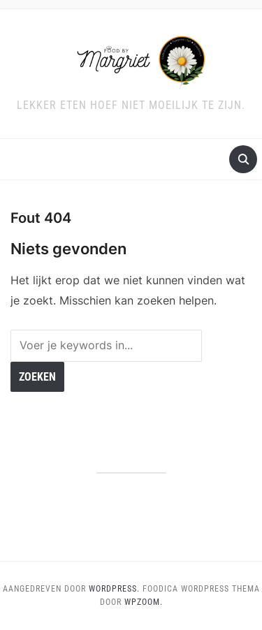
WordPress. (114, 589)
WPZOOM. (143, 602)
